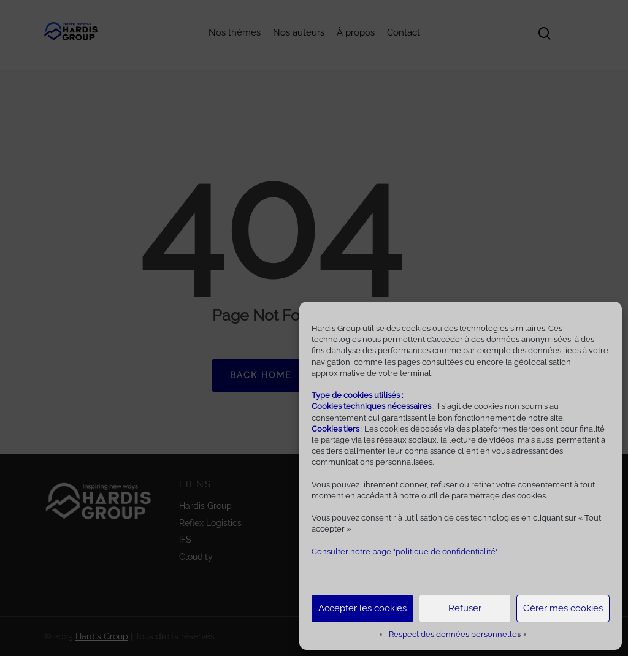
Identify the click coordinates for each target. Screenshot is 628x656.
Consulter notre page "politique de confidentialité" (405, 551)
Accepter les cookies (362, 608)
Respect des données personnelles (455, 634)
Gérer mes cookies (563, 608)
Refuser (464, 608)
